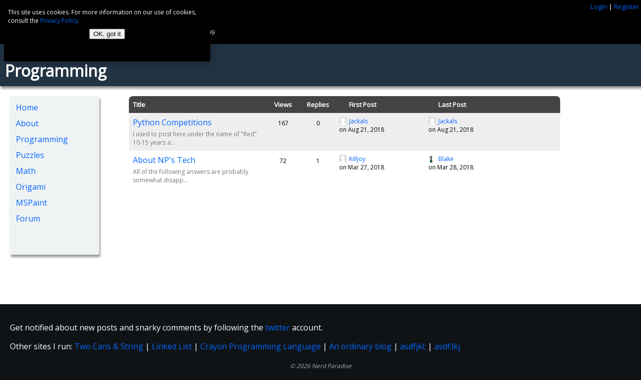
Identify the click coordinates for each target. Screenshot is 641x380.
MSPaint (31, 202)
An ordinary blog (360, 346)
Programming (42, 139)
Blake (446, 159)
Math (26, 170)
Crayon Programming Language (260, 346)
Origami (31, 186)
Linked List (172, 346)
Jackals (358, 121)
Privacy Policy (59, 20)
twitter (277, 327)
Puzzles (30, 155)
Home (27, 107)
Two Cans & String (108, 346)
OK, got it (107, 34)
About (27, 123)
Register (626, 6)
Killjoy (357, 159)
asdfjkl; (413, 346)
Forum (28, 218)
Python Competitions (172, 122)
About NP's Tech (164, 160)
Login (598, 6)
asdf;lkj (447, 346)
